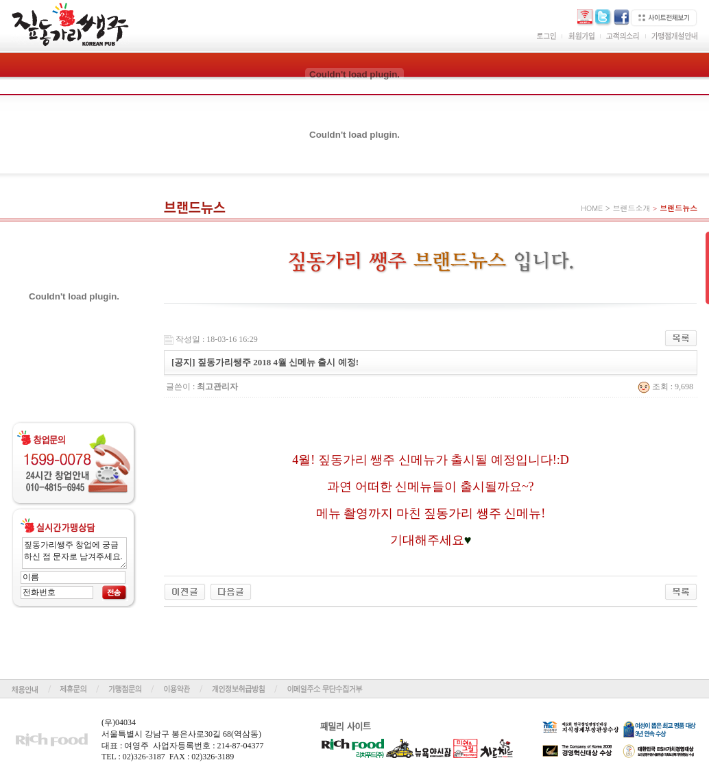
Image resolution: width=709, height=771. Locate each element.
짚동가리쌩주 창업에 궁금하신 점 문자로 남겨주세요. (74, 553)
